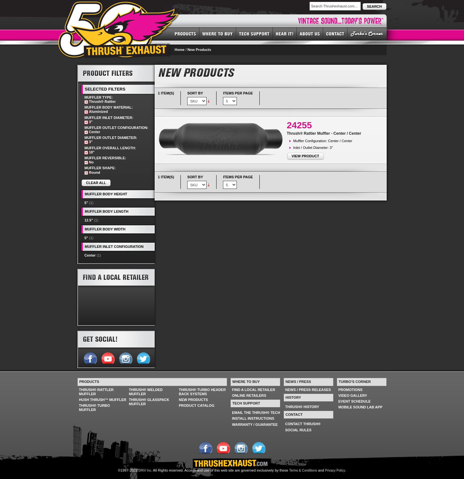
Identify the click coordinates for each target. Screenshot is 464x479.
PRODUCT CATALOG (196, 405)
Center (90, 255)
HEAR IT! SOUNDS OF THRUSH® (285, 33)
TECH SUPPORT (254, 33)
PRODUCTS (185, 33)
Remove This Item (86, 102)
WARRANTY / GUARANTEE (255, 424)
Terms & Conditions (303, 470)
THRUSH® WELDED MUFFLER (146, 392)
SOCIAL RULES (298, 430)
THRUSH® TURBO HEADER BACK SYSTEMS (202, 392)
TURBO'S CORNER (367, 33)
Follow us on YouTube (108, 357)
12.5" (88, 220)
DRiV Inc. (145, 470)
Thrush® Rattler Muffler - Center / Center (324, 133)
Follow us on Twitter (143, 357)
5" (86, 203)
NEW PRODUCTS (193, 400)
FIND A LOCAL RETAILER (253, 390)
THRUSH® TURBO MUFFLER (94, 408)
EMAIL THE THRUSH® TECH (256, 413)
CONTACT (335, 33)
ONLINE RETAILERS (249, 395)
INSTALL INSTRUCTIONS (253, 418)
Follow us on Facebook (90, 357)
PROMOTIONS (350, 390)
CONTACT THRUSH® (303, 424)
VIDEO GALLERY (352, 395)
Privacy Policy (335, 470)
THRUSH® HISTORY (302, 407)
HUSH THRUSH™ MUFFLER (102, 400)
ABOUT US (310, 33)
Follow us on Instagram (125, 357)
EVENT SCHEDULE (354, 401)
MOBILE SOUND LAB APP (360, 407)
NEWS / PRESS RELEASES (308, 390)
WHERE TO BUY (217, 33)
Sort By (195, 93)
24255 (299, 125)
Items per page (238, 93)
